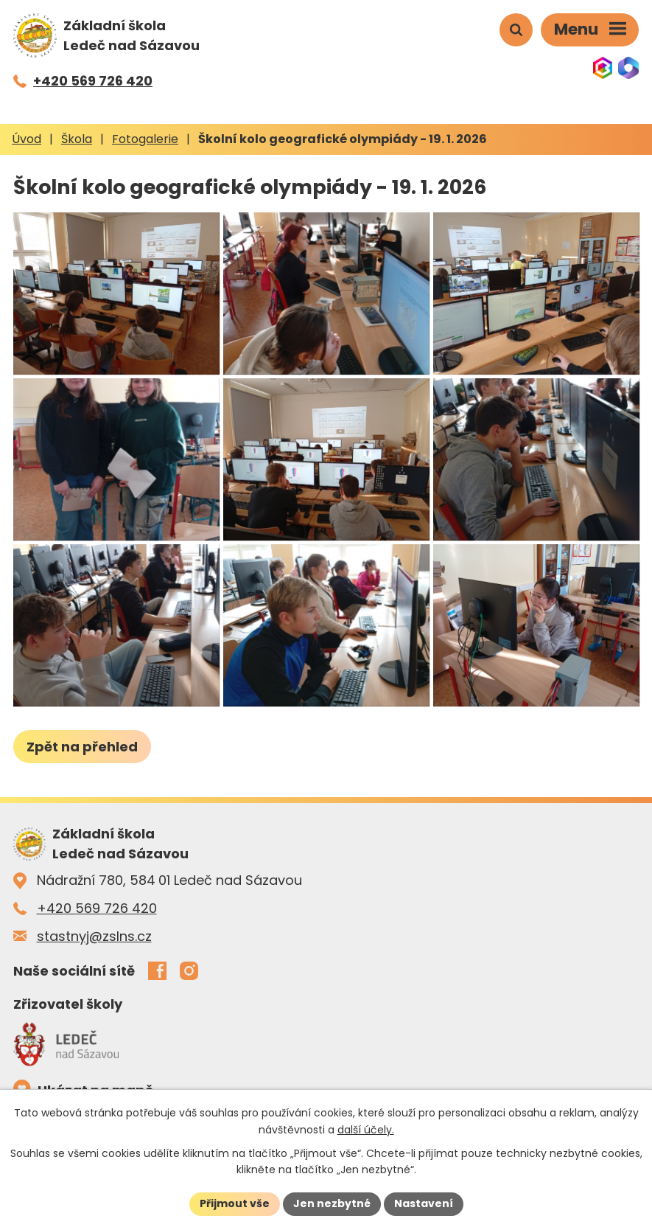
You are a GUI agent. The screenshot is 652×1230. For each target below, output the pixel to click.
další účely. (365, 1129)
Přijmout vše (235, 1203)
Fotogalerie (145, 139)
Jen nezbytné (332, 1203)
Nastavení (423, 1203)
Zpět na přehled (82, 746)
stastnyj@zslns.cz (94, 936)
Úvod (26, 139)
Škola (76, 139)
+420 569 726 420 (97, 908)
